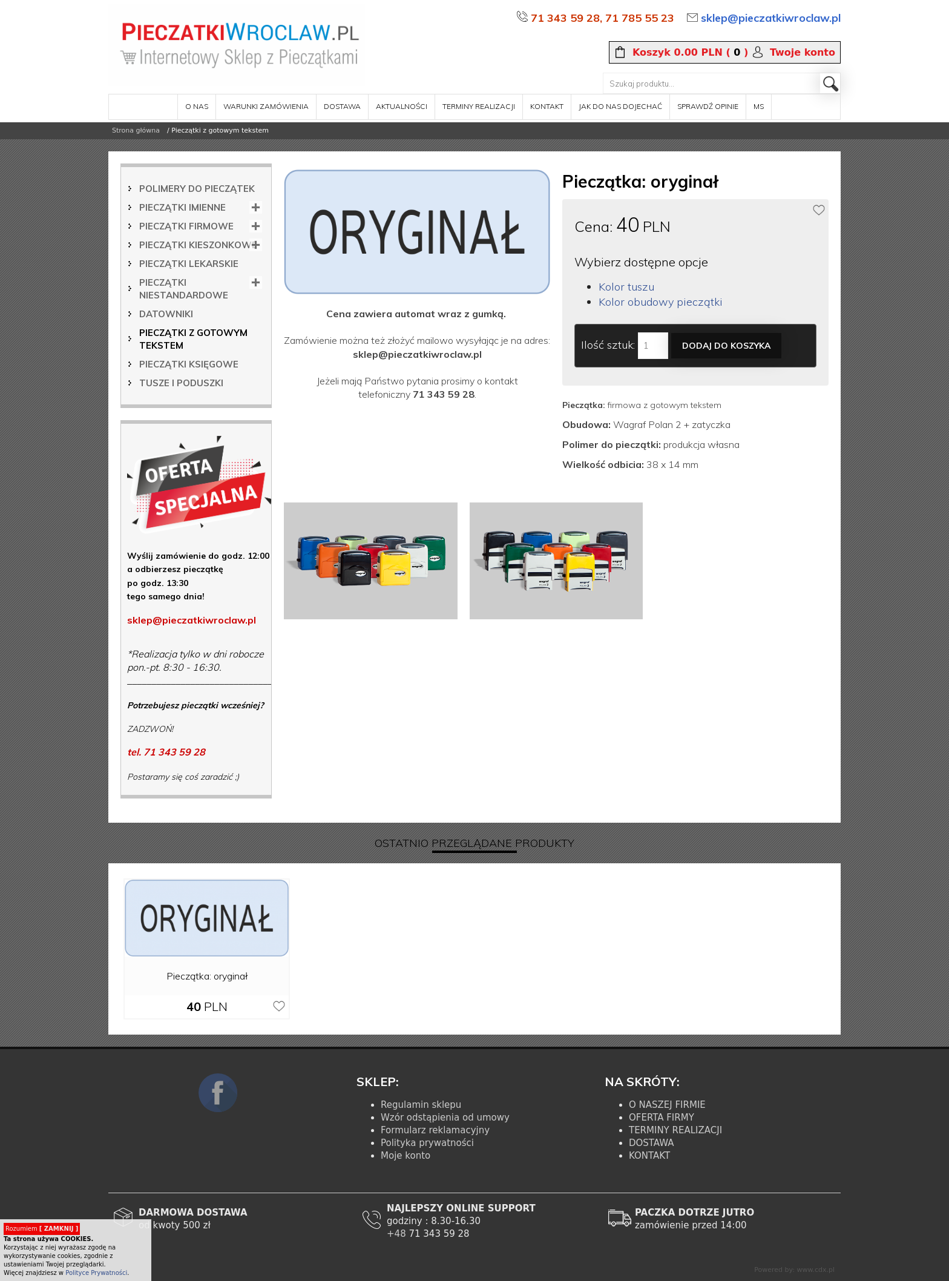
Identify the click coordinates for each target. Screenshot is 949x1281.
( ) (690, 52)
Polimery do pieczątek (197, 188)
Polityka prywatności (427, 1143)
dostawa (342, 106)
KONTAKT (649, 1155)
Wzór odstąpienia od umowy (445, 1117)
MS (759, 106)
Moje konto (405, 1155)
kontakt (546, 106)
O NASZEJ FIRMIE (667, 1104)
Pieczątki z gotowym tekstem (193, 339)
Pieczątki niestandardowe (183, 289)
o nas (196, 106)
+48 (398, 1233)
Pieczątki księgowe (188, 364)
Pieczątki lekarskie (188, 263)
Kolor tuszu (626, 287)
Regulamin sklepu (421, 1104)
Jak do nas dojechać (620, 106)
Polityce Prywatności (96, 1272)
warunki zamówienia (266, 106)
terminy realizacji (478, 106)
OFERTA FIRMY (661, 1117)
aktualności (401, 106)
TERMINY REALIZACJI (675, 1130)
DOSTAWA (651, 1143)
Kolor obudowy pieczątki (661, 302)
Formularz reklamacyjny (435, 1130)
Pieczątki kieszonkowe (198, 245)
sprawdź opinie (707, 106)
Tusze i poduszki (181, 383)
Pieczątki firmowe (186, 226)
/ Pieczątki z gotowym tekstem (218, 130)
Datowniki (166, 314)
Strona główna (136, 130)
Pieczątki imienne (182, 207)
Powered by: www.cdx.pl (794, 1270)
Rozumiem (41, 1228)
